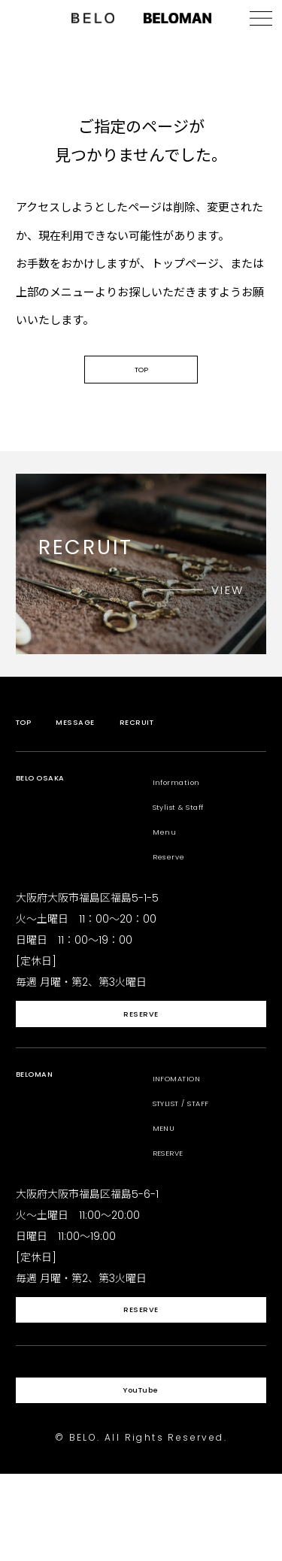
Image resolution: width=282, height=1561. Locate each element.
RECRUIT (171, 748)
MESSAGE (93, 748)
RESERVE (140, 1054)
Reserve (177, 883)
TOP (141, 390)
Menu (169, 858)
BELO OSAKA (52, 809)
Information (188, 809)
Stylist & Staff (194, 833)
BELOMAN (44, 1124)
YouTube (141, 1470)
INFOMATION (188, 1124)
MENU (168, 1174)
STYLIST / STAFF (196, 1149)
